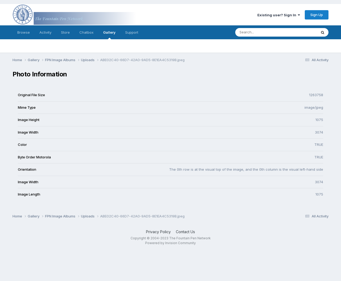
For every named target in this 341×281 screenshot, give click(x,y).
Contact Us (185, 231)
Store (65, 32)
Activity (45, 32)
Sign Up (316, 15)
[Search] (261, 32)
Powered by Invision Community (170, 243)
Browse (23, 32)
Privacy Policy (158, 231)
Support (131, 32)
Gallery (109, 34)
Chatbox (86, 32)
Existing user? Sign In (278, 15)
